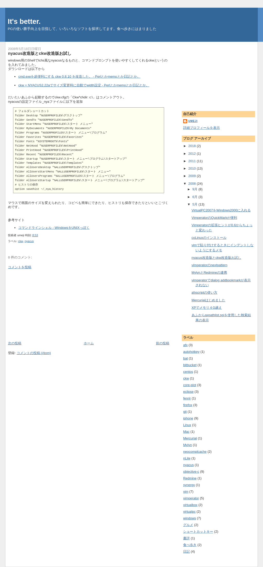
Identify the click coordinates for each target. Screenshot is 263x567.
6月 (195, 197)
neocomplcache (194, 451)
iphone (188, 418)
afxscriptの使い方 (204, 292)
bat (185, 358)
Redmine (189, 478)
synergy (189, 485)
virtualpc (189, 511)
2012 (192, 154)
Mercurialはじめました (208, 300)
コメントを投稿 (19, 267)
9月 (195, 189)
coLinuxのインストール (209, 238)
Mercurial (190, 438)
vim (185, 491)
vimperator (191, 498)
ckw (20, 241)
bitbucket (189, 365)
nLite (186, 458)
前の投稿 (162, 343)
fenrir (187, 398)
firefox (187, 405)
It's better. (24, 21)
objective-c (191, 471)
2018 (192, 146)
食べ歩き (189, 545)
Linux (187, 425)
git (185, 412)
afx (185, 345)
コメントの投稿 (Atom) (34, 353)
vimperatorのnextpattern (209, 265)
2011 (192, 161)
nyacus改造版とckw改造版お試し (39, 53)
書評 (186, 538)
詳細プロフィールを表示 (201, 128)
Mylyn (187, 445)
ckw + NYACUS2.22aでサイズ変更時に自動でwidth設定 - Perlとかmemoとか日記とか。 (83, 85)
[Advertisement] (46, 305)
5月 (195, 204)
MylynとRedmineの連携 (209, 272)
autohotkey (191, 352)
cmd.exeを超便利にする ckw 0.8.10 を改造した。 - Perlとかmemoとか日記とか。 (79, 76)
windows (189, 518)
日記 (186, 551)
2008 (192, 183)
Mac (186, 432)
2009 (192, 176)
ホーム (89, 343)
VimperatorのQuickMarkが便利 (214, 218)
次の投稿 (14, 343)
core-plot (189, 385)
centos (188, 372)
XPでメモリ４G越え (207, 308)
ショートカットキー (198, 531)
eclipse (188, 392)
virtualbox (190, 505)
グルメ (188, 525)
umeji (193, 121)
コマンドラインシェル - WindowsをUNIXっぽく (53, 228)
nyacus (29, 241)
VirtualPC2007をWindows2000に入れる (221, 210)
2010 (192, 168)
